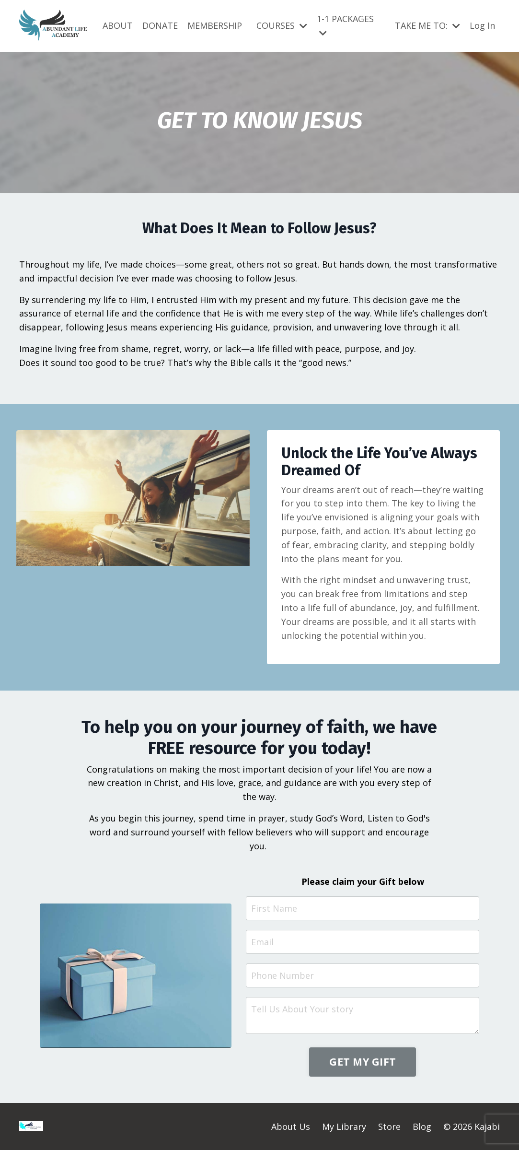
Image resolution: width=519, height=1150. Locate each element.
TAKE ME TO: (427, 25)
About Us (290, 1126)
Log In (482, 25)
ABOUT (118, 25)
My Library (344, 1126)
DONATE (160, 25)
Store (389, 1126)
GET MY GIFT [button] (362, 1061)
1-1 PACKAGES (345, 25)
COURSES (281, 25)
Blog (422, 1126)
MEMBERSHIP (214, 25)
